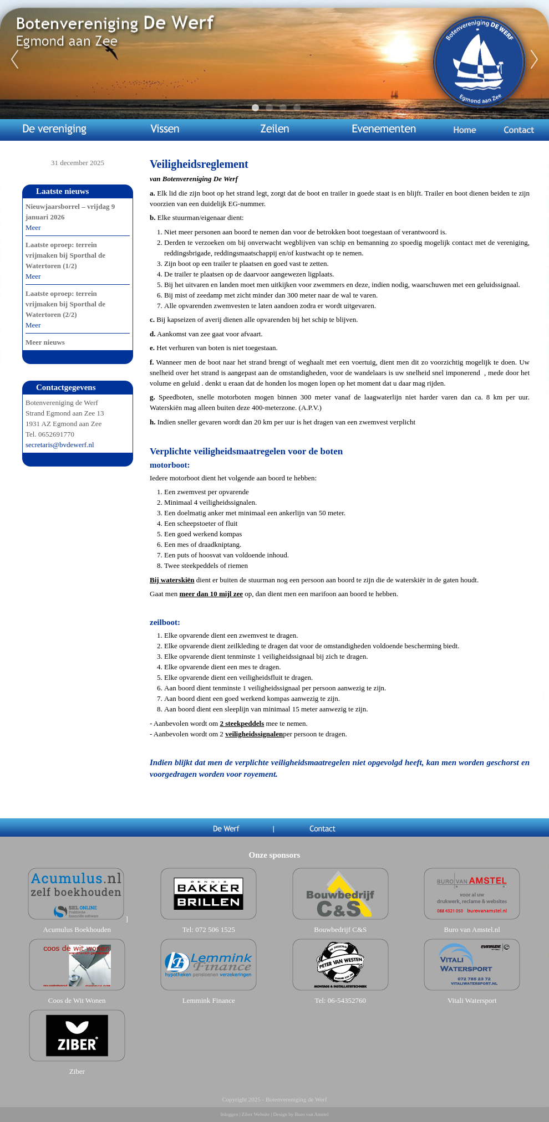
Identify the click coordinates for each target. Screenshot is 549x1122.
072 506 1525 (215, 929)
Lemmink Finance (208, 1000)
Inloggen (229, 1114)
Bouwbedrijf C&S (340, 929)
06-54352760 (347, 1000)
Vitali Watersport (472, 1000)
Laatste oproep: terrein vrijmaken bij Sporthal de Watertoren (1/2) (65, 255)
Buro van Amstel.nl (472, 929)
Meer (33, 227)
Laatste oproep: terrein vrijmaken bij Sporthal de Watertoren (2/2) (65, 304)
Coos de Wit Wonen (77, 1000)
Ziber (77, 1071)
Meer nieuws (45, 342)
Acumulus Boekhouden (77, 929)
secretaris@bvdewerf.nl (60, 444)
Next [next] (534, 59)
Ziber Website (256, 1114)
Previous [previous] (14, 59)
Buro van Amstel (311, 1114)
